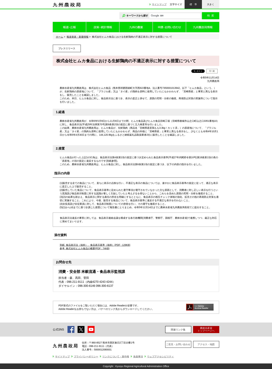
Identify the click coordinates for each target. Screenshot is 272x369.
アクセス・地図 (206, 344)
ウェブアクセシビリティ (160, 356)
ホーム (59, 36)
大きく (210, 4)
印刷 (212, 71)
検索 (210, 15)
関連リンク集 (178, 329)
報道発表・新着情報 (77, 36)
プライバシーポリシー (86, 356)
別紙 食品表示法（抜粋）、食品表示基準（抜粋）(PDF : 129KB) (95, 245)
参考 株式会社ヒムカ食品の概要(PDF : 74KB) (84, 248)
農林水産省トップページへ (206, 329)
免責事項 (138, 356)
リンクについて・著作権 (115, 356)
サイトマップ (159, 4)
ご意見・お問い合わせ (178, 344)
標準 (193, 4)
